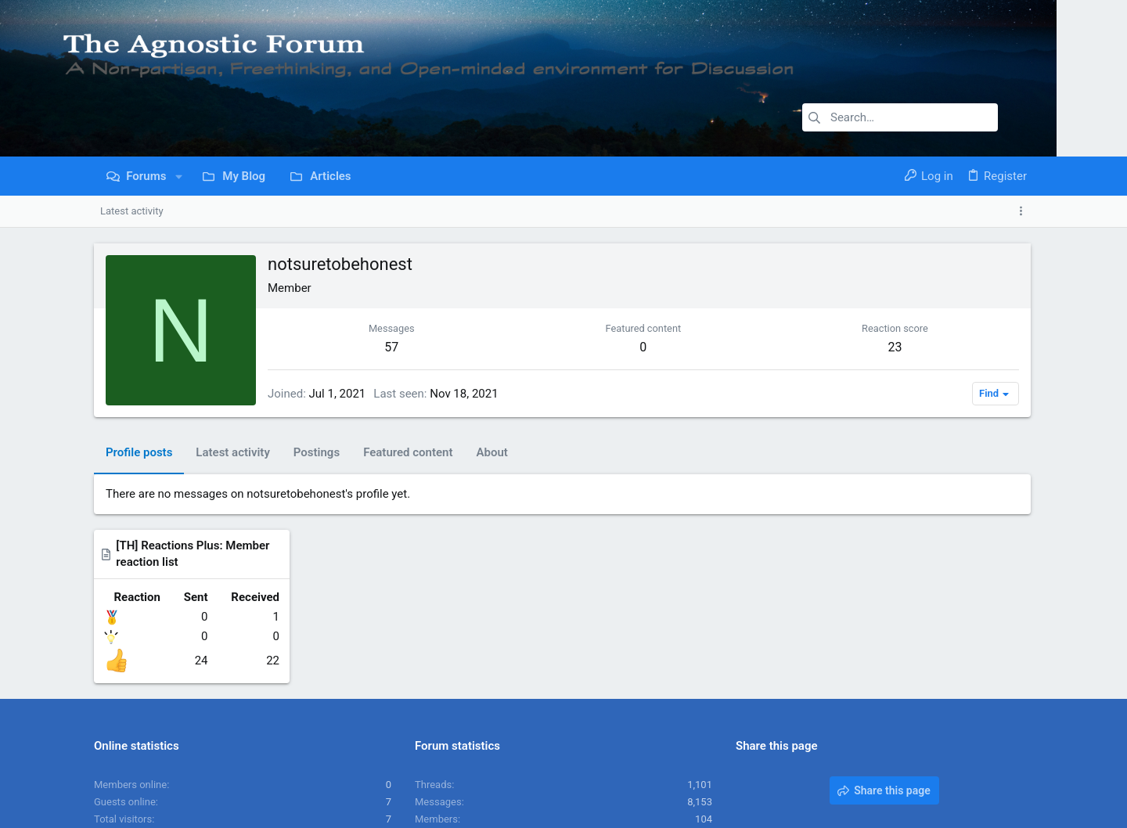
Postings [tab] (316, 452)
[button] (178, 176)
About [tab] (491, 452)
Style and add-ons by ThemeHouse (454, 809)
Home (974, 770)
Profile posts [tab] (139, 452)
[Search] (900, 117)
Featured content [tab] (407, 452)
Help (940, 770)
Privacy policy (889, 770)
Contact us (743, 770)
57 (357, 347)
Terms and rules (812, 770)
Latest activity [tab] (232, 452)
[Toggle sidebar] (1023, 211)
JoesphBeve (684, 683)
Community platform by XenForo (231, 809)
